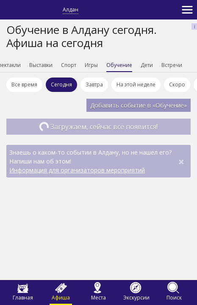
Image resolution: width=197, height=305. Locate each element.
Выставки (41, 65)
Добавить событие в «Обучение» (138, 105)
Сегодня (61, 84)
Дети (147, 65)
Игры (91, 65)
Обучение (119, 65)
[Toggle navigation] (187, 9)
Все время (24, 84)
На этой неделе (136, 84)
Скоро (177, 84)
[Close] (181, 161)
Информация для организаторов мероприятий (77, 170)
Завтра (94, 84)
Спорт (68, 65)
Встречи (171, 65)
